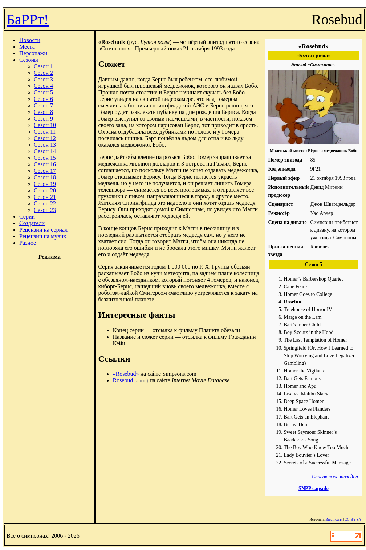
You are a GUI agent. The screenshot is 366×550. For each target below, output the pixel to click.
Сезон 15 (45, 158)
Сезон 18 (45, 177)
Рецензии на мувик (42, 236)
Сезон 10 (45, 125)
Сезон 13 (45, 145)
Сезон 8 (43, 112)
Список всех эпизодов (335, 477)
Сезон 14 (45, 151)
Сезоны (28, 60)
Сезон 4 (43, 86)
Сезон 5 (43, 92)
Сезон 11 (45, 132)
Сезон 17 (45, 171)
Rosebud (123, 380)
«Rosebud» (126, 374)
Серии (27, 216)
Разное (27, 243)
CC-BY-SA (353, 519)
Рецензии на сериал (43, 230)
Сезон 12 (45, 138)
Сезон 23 (45, 210)
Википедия (333, 519)
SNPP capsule (313, 488)
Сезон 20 (45, 190)
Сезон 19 (45, 184)
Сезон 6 (43, 99)
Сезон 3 (43, 79)
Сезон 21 (45, 197)
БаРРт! (28, 19)
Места (27, 47)
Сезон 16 (45, 164)
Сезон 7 (43, 105)
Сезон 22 (45, 203)
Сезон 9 (43, 118)
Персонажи (33, 53)
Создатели (32, 223)
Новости (29, 40)
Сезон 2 (43, 73)
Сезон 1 (43, 66)
